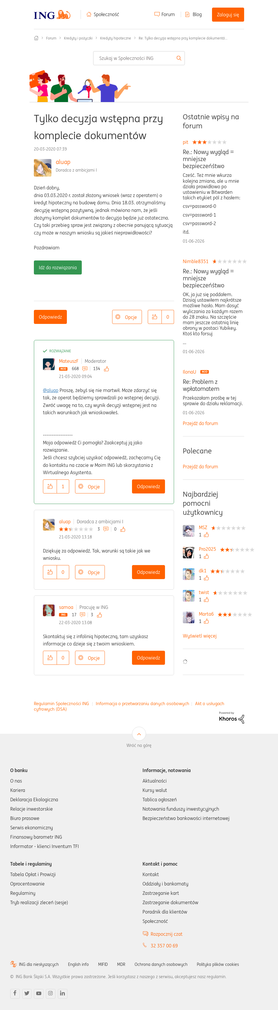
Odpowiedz (50, 317)
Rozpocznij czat (167, 934)
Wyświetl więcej (200, 636)
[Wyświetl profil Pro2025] (209, 549)
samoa (66, 607)
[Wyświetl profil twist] (205, 592)
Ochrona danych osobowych (161, 964)
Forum (168, 14)
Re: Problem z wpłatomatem (201, 385)
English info (78, 964)
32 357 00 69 (164, 946)
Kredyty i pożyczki (78, 38)
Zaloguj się (228, 15)
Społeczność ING (36, 38)
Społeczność (106, 14)
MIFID (103, 964)
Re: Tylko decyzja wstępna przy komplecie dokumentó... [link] (183, 38)
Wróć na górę (139, 745)
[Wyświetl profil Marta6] (208, 614)
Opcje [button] (131, 317)
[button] (155, 317)
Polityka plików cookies (218, 964)
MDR (121, 964)
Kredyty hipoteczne (115, 38)
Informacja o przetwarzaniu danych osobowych (142, 703)
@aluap (50, 390)
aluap (63, 161)
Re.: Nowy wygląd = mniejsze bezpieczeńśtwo (208, 159)
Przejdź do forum (200, 423)
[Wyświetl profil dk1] (204, 571)
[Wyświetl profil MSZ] (204, 527)
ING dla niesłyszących (39, 964)
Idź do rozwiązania (58, 267)
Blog (197, 14)
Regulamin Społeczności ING (61, 703)
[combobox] (139, 58)
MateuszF (69, 361)
